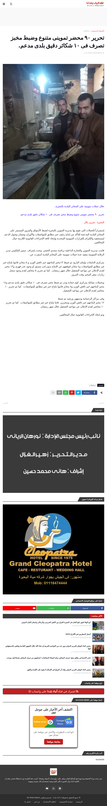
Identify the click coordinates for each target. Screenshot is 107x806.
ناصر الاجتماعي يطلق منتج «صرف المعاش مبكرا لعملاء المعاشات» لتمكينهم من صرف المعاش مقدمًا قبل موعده (49, 658)
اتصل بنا (28, 801)
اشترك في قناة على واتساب (53, 691)
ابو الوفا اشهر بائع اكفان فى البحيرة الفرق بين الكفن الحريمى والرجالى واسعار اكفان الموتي (56, 622)
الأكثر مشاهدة (97, 616)
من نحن (37, 801)
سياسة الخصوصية (66, 801)
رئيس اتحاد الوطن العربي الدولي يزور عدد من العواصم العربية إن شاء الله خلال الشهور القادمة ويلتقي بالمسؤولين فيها (48, 647)
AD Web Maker (33, 797)
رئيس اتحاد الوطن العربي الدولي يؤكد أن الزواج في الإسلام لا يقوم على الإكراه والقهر (59, 670)
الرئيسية (79, 801)
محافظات (86, 31)
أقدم (6, 403)
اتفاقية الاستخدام (49, 801)
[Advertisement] (53, 17)
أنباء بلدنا (56, 797)
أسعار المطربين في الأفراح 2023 (78, 634)
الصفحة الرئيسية (98, 31)
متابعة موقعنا (53, 741)
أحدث (101, 403)
